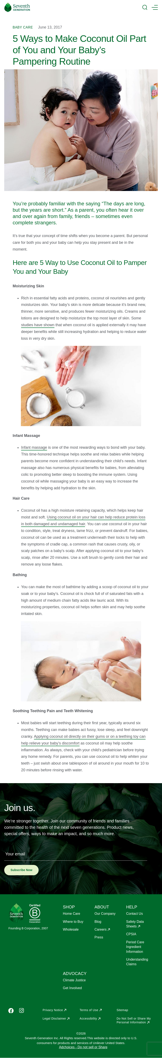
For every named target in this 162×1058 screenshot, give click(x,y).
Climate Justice (74, 980)
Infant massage (34, 447)
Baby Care (23, 27)
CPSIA (131, 934)
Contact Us (134, 913)
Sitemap (122, 1010)
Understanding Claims (137, 962)
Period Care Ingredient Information (135, 946)
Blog (97, 921)
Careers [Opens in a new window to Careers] (100, 929)
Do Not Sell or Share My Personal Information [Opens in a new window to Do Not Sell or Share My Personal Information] (134, 1020)
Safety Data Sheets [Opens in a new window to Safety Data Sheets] (135, 924)
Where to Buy (73, 921)
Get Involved (72, 988)
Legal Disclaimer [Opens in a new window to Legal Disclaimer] (54, 1018)
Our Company (105, 913)
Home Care (71, 913)
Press (98, 937)
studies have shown (37, 325)
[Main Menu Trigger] (155, 7)
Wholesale (71, 929)
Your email (15, 854)
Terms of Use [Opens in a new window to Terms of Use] (89, 1010)
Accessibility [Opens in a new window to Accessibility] (88, 1018)
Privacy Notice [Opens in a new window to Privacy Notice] (53, 1010)
